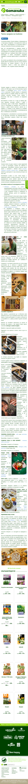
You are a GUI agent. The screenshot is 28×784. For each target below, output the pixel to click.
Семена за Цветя (4, 14)
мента (19, 90)
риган (22, 186)
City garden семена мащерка (7, 587)
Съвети (8, 18)
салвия (2, 92)
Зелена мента (21, 617)
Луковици (12, 14)
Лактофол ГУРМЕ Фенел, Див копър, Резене (21, 677)
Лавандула (6, 186)
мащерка (24, 90)
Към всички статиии (14, 568)
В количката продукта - (13, 1)
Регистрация (22, 770)
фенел (15, 90)
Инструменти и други (17, 15)
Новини (2, 773)
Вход (20, 769)
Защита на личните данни (5, 775)
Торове (2, 15)
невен (2, 442)
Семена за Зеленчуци (19, 14)
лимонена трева (6, 456)
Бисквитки (3, 776)
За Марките (14, 770)
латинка (8, 170)
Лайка (7, 647)
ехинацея (7, 387)
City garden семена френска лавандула (21, 588)
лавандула (3, 170)
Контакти (14, 773)
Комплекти (8, 15)
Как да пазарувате (4, 770)
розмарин (10, 207)
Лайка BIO (21, 647)
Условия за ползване (5, 769)
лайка (16, 170)
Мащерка (7, 706)
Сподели (4, 38)
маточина (24, 434)
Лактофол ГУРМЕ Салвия (6, 677)
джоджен (25, 202)
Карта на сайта (23, 780)
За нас (13, 769)
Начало (3, 18)
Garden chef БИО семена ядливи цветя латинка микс (7, 618)
